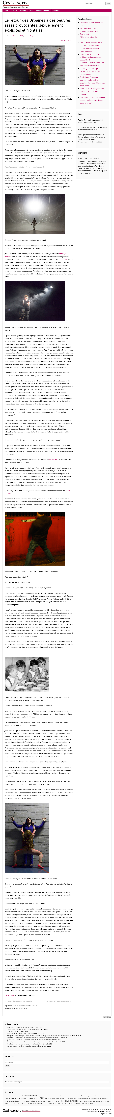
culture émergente (17, 1006)
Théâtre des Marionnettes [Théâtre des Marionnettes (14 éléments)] (38, 1103)
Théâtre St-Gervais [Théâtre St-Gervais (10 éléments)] (62, 1103)
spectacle (23, 10)
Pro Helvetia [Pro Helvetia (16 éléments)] (83, 1101)
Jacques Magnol (30, 36)
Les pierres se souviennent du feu (18, 1027)
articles (14, 10)
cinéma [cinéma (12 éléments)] (100, 1096)
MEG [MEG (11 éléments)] (10, 1101)
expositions (14, 1008)
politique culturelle (43, 10)
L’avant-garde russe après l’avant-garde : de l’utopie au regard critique (90, 71)
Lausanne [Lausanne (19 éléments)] (90, 1098)
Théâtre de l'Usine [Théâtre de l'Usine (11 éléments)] (25, 1103)
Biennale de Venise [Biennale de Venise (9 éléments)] (55, 1096)
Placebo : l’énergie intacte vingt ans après (19, 1001)
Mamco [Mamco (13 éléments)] (102, 1098)
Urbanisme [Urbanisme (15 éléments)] (77, 1103)
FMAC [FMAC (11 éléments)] (35, 1098)
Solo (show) (84, 34)
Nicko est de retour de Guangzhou (18, 1033)
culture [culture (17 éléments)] (13, 1098)
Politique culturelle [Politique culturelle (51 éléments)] (69, 1100)
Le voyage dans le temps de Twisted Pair (59, 1001)
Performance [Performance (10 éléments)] (49, 1101)
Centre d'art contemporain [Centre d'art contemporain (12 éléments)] (68, 1096)
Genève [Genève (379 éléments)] (42, 1098)
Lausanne (26, 1006)
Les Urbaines (9, 995)
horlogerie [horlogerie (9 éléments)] (74, 1098)
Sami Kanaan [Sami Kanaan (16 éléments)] (105, 1101)
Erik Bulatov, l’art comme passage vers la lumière (23, 1044)
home (6, 10)
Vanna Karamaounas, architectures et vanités (22, 1029)
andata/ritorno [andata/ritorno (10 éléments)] (9, 1096)
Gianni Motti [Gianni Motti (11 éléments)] (51, 1098)
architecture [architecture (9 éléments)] (16, 1096)
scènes (21, 1008)
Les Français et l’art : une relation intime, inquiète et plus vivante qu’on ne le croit (92, 100)
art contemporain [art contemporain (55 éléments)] (28, 1095)
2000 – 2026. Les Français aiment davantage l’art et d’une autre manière (92, 91)
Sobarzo (65, 259)
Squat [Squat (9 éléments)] (6, 1103)
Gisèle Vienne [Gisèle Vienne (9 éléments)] (59, 1098)
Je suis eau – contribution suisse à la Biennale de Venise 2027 (27, 1040)
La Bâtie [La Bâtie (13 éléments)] (84, 1098)
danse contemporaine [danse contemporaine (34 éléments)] (24, 1098)
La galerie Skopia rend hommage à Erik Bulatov (22, 1046)
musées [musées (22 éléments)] (32, 1101)
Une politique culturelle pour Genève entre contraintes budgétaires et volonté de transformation (38, 1036)
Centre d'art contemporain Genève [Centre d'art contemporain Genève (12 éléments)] (86, 1096)
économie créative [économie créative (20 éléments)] (87, 1103)
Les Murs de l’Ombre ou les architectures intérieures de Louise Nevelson (90, 57)
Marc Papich (53, 459)
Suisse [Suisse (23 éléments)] (10, 1103)
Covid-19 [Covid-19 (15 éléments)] (7, 1098)
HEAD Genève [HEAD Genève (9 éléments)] (67, 1098)
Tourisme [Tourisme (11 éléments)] (70, 1103)
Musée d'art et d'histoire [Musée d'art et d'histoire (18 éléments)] (20, 1101)
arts (31, 10)
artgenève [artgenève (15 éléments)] (40, 1096)
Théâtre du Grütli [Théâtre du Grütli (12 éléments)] (51, 1103)
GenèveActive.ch (89, 1109)
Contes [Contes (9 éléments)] (104, 1096)
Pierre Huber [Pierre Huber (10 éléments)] (57, 1101)
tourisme (25, 1008)
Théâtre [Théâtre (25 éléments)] (16, 1103)
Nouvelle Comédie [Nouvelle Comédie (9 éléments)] (40, 1101)
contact (56, 10)
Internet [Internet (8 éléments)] (80, 1098)
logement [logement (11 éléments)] (96, 1098)
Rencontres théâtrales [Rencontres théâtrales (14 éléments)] (94, 1101)
